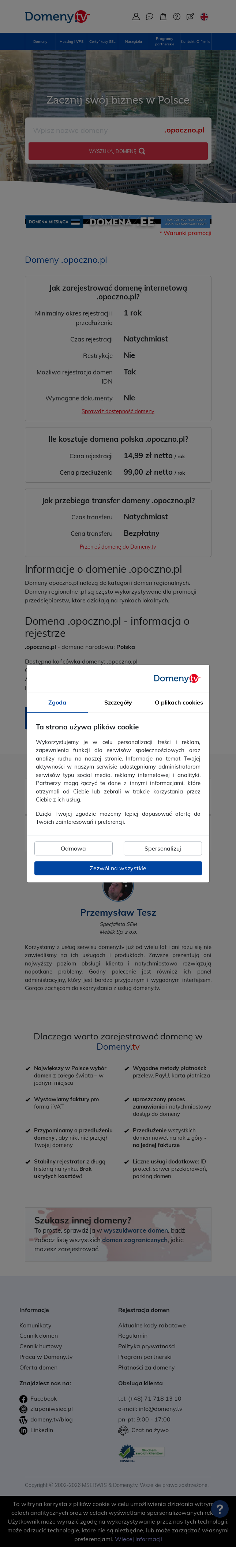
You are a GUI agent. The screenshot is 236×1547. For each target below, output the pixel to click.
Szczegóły (118, 702)
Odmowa (73, 848)
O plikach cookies (179, 702)
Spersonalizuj (163, 848)
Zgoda (57, 702)
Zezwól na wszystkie (118, 868)
